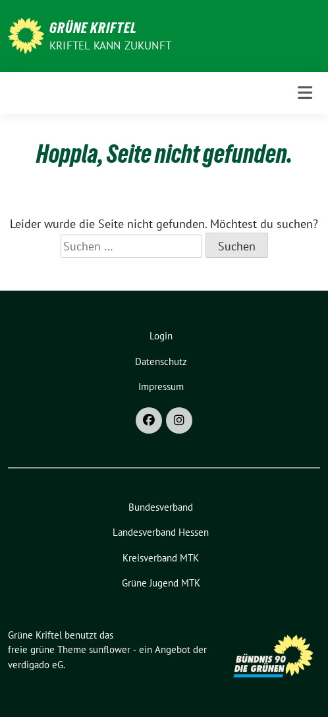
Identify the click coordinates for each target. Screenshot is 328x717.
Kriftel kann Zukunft (110, 45)
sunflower (109, 649)
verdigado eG (35, 664)
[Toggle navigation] (305, 92)
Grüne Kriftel (93, 27)
